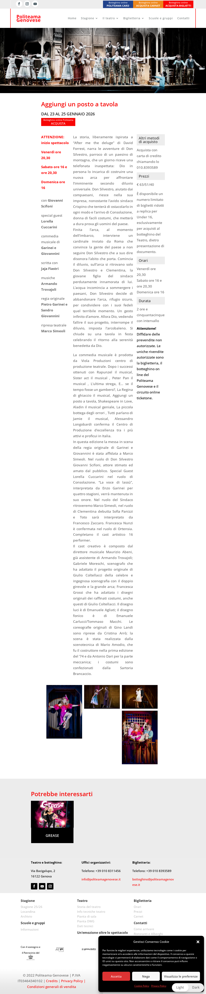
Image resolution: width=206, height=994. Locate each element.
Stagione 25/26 (31, 907)
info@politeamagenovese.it (101, 879)
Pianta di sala (86, 916)
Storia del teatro (89, 907)
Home (72, 18)
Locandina (28, 912)
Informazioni (30, 929)
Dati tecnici (85, 926)
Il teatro (109, 18)
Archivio (26, 916)
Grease (52, 835)
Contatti (183, 18)
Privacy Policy (158, 986)
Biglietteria (131, 18)
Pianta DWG (85, 921)
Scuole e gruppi (161, 18)
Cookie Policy (141, 986)
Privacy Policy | (73, 981)
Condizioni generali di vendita (51, 986)
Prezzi (138, 912)
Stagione (87, 18)
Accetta (116, 976)
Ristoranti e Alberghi (148, 934)
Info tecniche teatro (91, 912)
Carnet (138, 916)
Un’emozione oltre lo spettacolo (102, 932)
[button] (198, 942)
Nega (146, 976)
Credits (52, 981)
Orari (137, 907)
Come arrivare (144, 929)
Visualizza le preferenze (181, 976)
